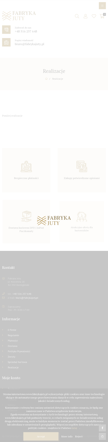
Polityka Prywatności (19, 351)
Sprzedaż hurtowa (17, 362)
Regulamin (13, 335)
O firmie (12, 330)
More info (67, 436)
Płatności (13, 340)
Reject (79, 436)
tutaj (74, 428)
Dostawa (12, 346)
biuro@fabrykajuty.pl (27, 297)
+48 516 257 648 (22, 293)
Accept (41, 436)
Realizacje (13, 367)
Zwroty (11, 356)
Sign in (85, 16)
